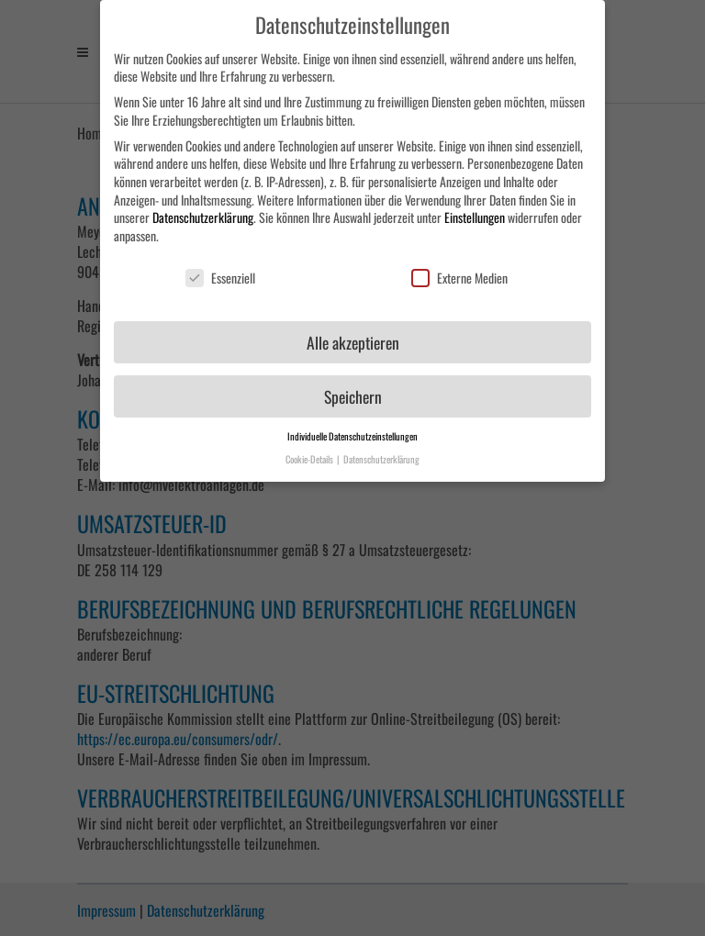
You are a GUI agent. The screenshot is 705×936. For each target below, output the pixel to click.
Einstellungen (474, 209)
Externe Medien (459, 269)
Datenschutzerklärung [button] (381, 450)
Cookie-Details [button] (310, 450)
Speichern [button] (353, 388)
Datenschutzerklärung (202, 209)
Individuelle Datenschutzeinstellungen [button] (352, 428)
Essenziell (220, 269)
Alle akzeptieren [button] (353, 334)
